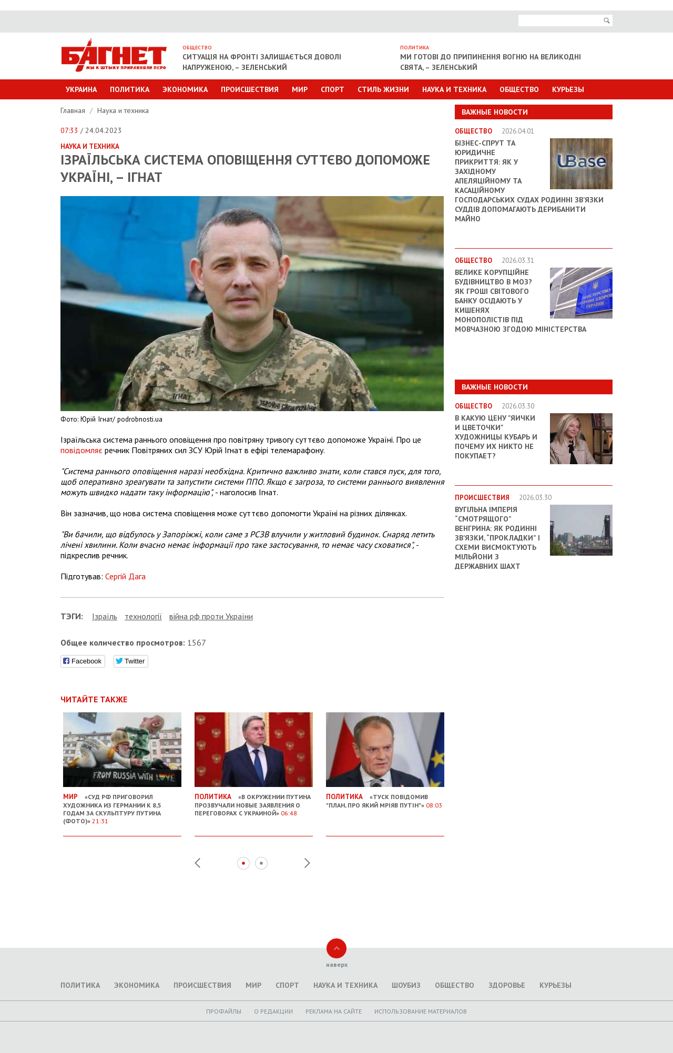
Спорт (332, 89)
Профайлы (223, 1011)
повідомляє (81, 450)
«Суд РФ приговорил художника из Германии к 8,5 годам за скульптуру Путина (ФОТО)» (122, 804)
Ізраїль (104, 616)
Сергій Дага (125, 576)
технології (143, 616)
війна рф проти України (211, 616)
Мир (300, 89)
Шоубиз (406, 985)
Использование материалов (420, 1011)
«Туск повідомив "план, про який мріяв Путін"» (385, 796)
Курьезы (568, 89)
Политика (129, 89)
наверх (337, 964)
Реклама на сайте (333, 1011)
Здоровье (506, 985)
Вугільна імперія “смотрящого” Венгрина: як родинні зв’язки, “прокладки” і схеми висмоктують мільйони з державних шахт (497, 538)
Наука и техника (454, 89)
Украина (81, 89)
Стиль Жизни (383, 89)
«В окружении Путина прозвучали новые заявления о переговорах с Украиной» (254, 800)
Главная (73, 110)
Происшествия (250, 89)
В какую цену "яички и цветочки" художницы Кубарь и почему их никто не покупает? (496, 437)
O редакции (273, 1011)
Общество (519, 89)
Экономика (185, 89)
